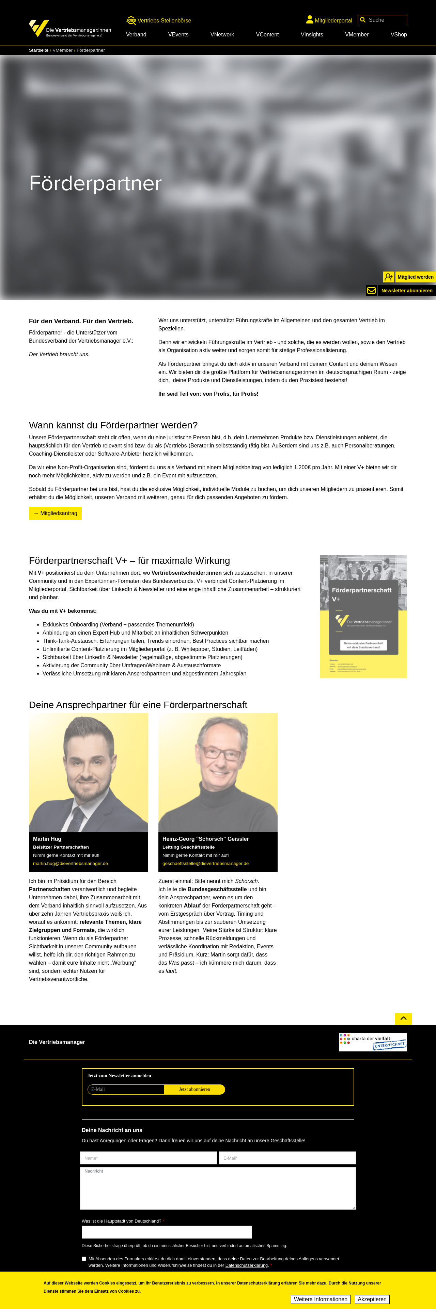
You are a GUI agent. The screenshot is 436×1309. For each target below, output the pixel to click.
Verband (136, 34)
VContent (267, 34)
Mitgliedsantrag (58, 513)
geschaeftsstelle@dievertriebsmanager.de (205, 863)
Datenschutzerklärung (246, 1265)
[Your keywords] (382, 20)
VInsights (312, 34)
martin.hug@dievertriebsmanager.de (70, 863)
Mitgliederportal (329, 19)
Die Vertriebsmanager (57, 1042)
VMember (357, 34)
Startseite (38, 50)
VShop (399, 34)
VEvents (178, 34)
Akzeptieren (372, 1301)
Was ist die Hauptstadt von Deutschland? (121, 1221)
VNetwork (222, 34)
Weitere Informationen (320, 1301)
